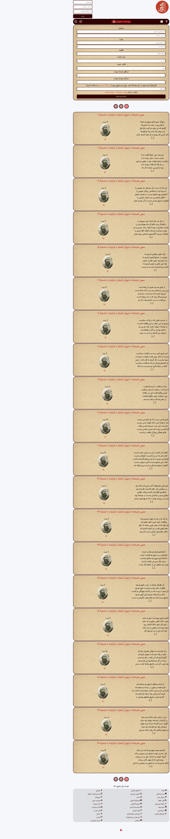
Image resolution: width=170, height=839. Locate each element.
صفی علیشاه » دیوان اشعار (79, 92)
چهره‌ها (62, 797)
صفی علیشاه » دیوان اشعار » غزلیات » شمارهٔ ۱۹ (85, 710)
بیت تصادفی (125, 794)
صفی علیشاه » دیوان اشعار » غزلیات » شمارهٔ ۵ (85, 247)
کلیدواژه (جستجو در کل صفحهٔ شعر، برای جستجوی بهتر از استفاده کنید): (85, 85)
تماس (63, 817)
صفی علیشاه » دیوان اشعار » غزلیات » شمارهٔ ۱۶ (85, 611)
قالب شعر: (85, 64)
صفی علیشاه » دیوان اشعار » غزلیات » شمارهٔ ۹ (85, 379)
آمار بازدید (62, 810)
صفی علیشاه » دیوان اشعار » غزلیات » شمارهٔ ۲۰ (85, 743)
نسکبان (102, 820)
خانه (128, 790)
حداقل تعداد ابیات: (85, 72)
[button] (130, 21)
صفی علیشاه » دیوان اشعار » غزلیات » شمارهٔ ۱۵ (85, 578)
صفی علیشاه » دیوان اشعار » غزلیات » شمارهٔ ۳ (85, 181)
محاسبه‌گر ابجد (100, 807)
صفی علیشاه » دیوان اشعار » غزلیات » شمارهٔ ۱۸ (85, 677)
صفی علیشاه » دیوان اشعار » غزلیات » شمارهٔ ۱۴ (85, 545)
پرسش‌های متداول (58, 794)
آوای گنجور (101, 810)
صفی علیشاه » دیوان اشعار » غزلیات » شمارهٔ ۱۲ (85, 479)
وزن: (85, 39)
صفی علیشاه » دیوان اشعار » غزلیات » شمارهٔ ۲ (85, 148)
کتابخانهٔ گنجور (100, 800)
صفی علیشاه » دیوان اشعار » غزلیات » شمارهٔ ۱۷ (85, 644)
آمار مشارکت (61, 807)
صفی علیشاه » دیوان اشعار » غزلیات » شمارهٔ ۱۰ (85, 413)
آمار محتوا (61, 804)
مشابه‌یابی (126, 810)
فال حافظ (126, 800)
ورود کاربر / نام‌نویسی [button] (85, 21)
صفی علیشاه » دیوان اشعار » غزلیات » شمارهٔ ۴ (85, 214)
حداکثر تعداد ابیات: (85, 78)
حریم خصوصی (60, 820)
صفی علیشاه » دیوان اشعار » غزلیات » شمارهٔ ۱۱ (85, 446)
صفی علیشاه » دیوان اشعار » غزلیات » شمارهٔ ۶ (85, 280)
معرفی (63, 790)
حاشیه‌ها (126, 807)
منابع (63, 814)
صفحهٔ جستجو (68, 85)
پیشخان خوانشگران (98, 814)
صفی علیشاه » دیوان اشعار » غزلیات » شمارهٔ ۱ (85, 115)
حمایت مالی (61, 800)
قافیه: (85, 50)
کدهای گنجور (100, 790)
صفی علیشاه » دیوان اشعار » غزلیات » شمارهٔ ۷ (85, 313)
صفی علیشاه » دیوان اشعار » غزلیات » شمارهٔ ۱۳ (85, 512)
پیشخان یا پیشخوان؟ (98, 817)
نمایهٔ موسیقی (125, 804)
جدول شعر (126, 797)
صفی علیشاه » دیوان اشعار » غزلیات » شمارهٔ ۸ (85, 346)
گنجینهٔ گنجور (100, 804)
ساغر (103, 797)
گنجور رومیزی (100, 794)
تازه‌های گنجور (125, 814)
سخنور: (85, 28)
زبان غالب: (85, 57)
